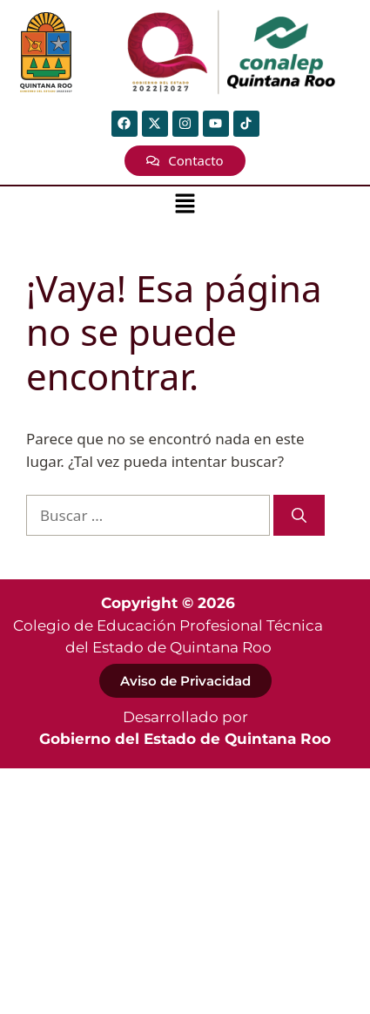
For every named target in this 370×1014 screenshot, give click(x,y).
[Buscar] (299, 516)
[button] (184, 204)
